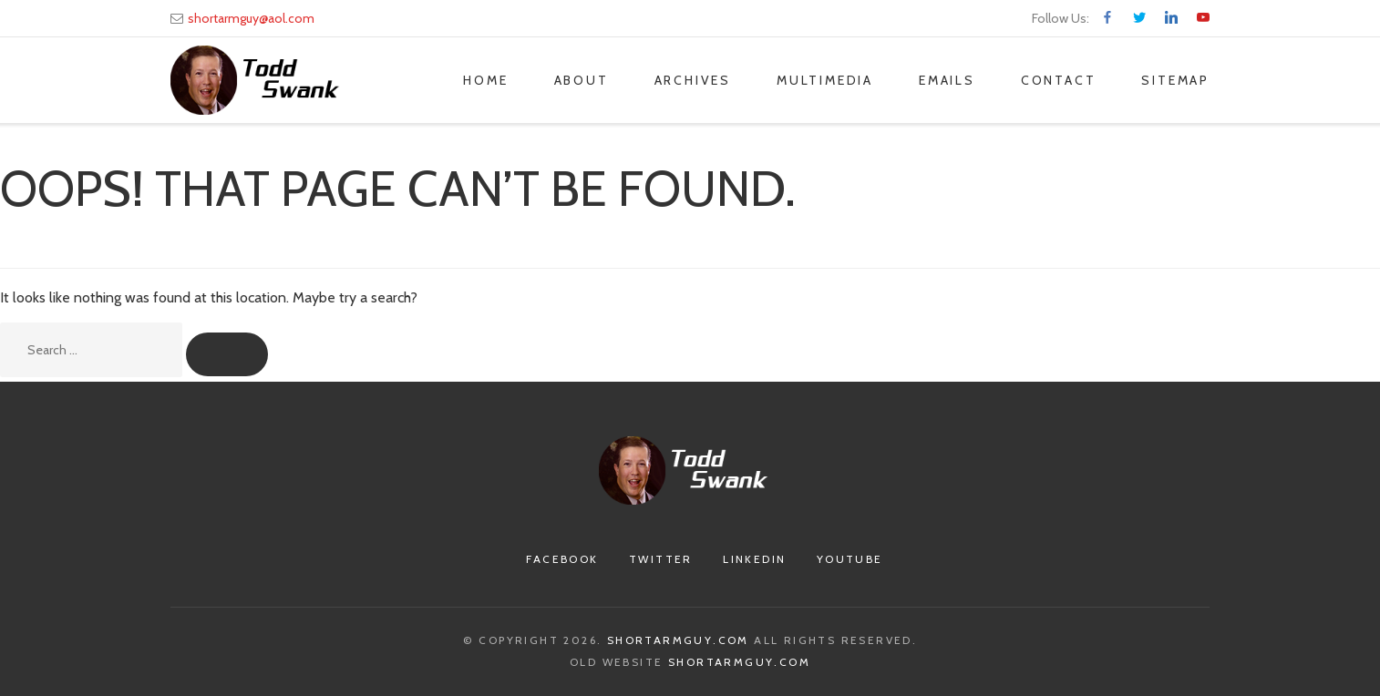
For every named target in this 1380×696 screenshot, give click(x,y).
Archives (692, 80)
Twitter (661, 559)
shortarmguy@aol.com (251, 18)
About (581, 80)
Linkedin (754, 559)
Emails (947, 80)
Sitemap (1175, 80)
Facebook (562, 559)
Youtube (850, 559)
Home (485, 80)
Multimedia (825, 80)
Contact (1059, 80)
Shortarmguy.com (678, 640)
